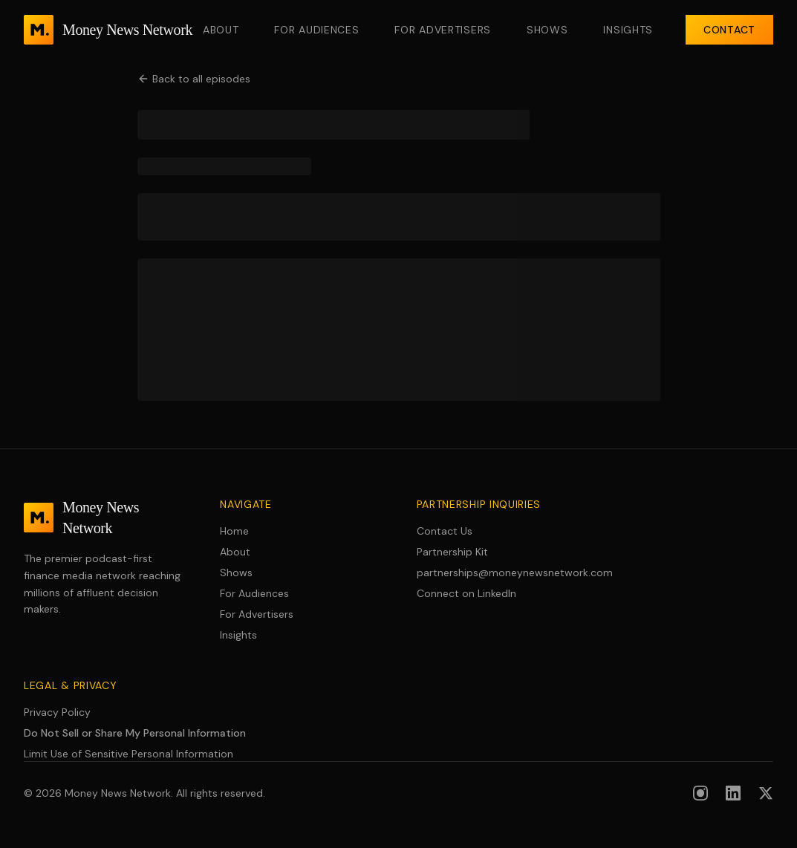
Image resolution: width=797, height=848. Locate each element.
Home (234, 531)
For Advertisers (442, 29)
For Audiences (316, 29)
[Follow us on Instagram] (700, 793)
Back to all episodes (193, 78)
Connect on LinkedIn (466, 593)
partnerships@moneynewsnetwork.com (497, 572)
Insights (628, 29)
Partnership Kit (452, 551)
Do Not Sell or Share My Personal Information (135, 733)
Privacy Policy (57, 712)
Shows (547, 29)
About (221, 29)
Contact (729, 29)
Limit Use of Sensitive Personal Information (128, 753)
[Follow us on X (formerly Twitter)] (765, 793)
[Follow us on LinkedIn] (733, 793)
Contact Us (444, 531)
